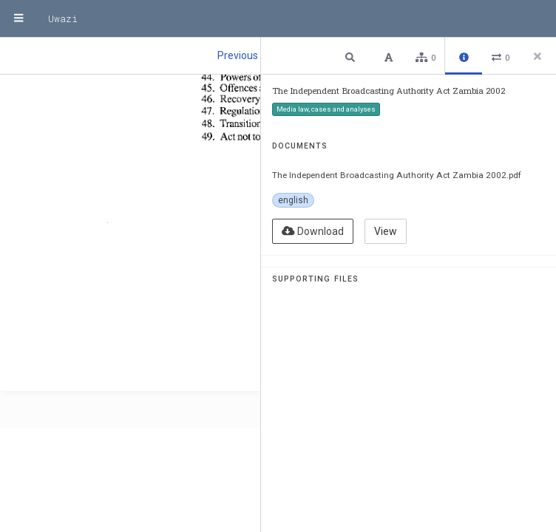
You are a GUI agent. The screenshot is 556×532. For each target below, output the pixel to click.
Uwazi (63, 18)
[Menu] (18, 18)
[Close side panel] (537, 56)
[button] (351, 56)
